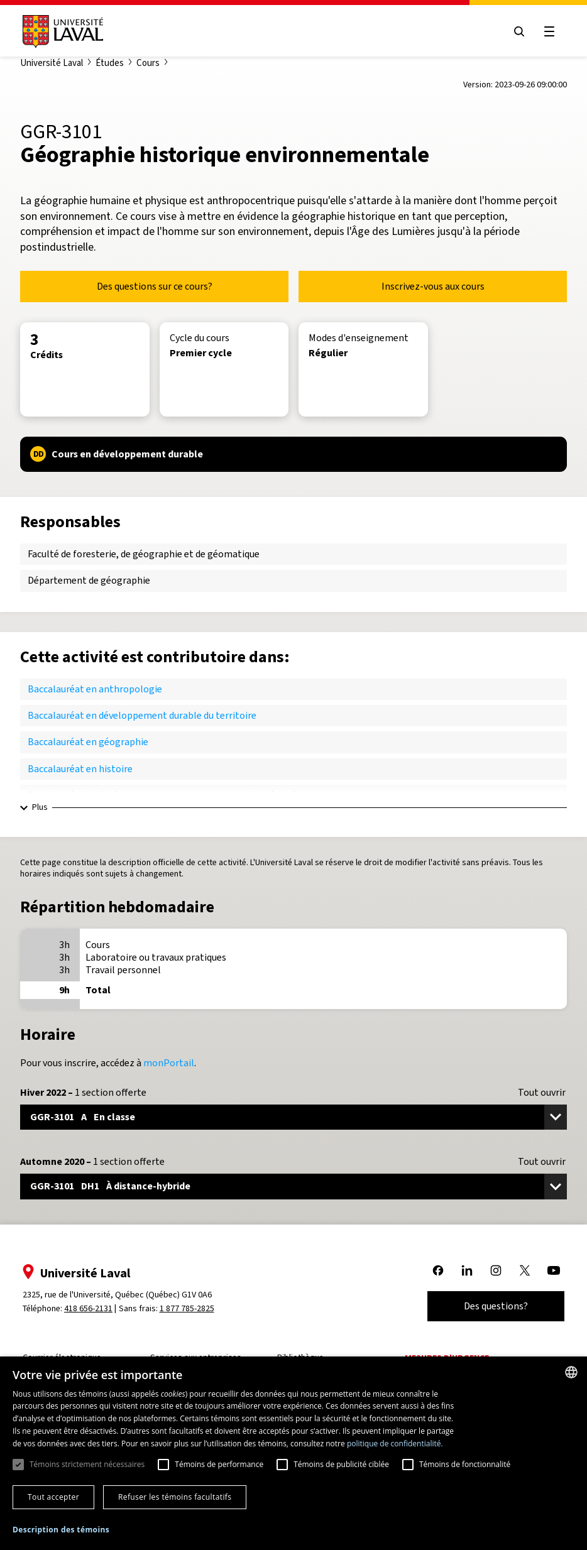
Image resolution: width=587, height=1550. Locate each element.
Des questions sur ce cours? (154, 286)
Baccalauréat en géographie (88, 741)
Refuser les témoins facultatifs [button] (174, 1497)
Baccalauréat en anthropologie (95, 689)
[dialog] (293, 1453)
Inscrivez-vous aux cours (433, 286)
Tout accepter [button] (53, 1497)
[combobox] (571, 1372)
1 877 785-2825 (187, 1308)
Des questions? (496, 1306)
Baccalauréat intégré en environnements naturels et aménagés (164, 795)
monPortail (168, 1062)
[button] (61, 1530)
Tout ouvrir (542, 1092)
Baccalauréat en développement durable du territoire (142, 715)
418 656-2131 (88, 1308)
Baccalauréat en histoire (80, 768)
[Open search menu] (519, 31)
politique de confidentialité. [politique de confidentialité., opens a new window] (395, 1443)
